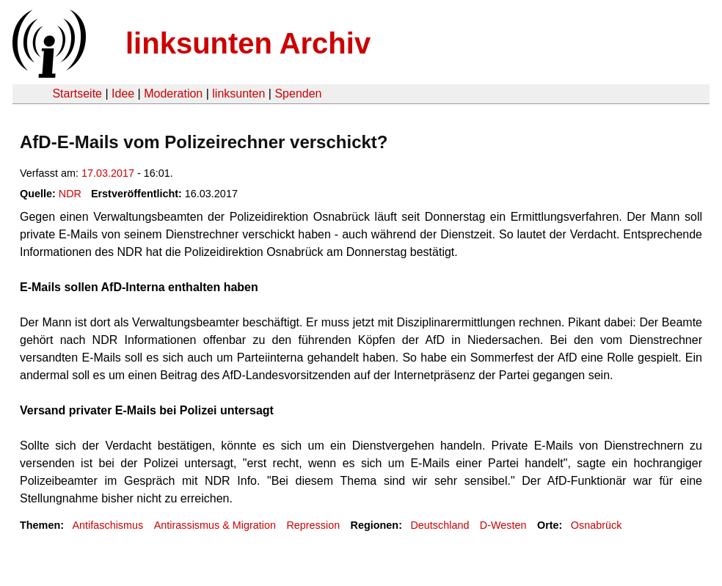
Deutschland (439, 525)
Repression (313, 525)
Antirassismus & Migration (215, 525)
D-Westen (503, 525)
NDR (70, 193)
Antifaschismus (107, 525)
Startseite (77, 93)
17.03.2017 (107, 173)
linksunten (238, 93)
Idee (123, 93)
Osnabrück (596, 525)
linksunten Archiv (248, 43)
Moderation (173, 93)
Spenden (297, 93)
